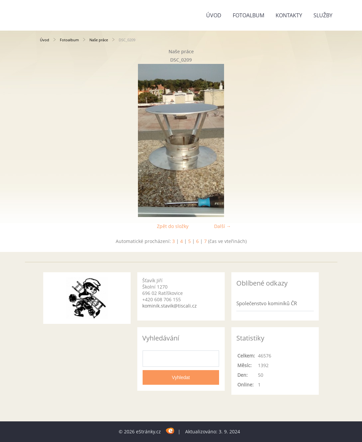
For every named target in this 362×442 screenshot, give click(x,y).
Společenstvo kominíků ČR (266, 303)
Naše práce (98, 39)
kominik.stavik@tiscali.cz (169, 306)
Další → (222, 226)
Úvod (213, 15)
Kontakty (289, 15)
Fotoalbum (248, 15)
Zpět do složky (172, 226)
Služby (322, 15)
